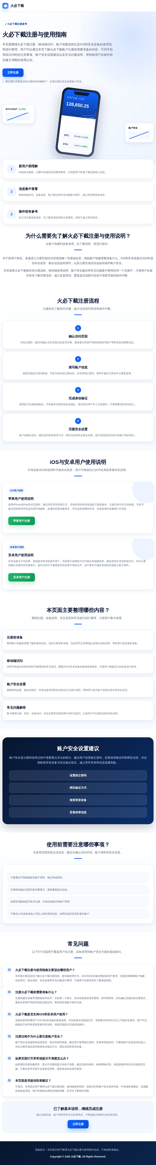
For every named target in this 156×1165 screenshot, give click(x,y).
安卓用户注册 (21, 577)
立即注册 (13, 72)
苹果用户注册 (21, 520)
